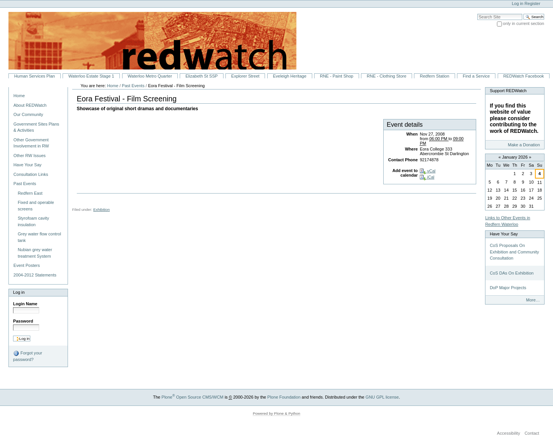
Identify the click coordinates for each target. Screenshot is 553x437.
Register (532, 3)
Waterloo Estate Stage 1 (91, 76)
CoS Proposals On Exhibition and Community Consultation (514, 251)
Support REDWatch (508, 90)
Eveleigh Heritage (289, 76)
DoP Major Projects (508, 287)
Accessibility (508, 433)
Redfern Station (434, 76)
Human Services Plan (34, 76)
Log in (517, 3)
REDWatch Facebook (523, 76)
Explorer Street (245, 76)
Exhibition (101, 209)
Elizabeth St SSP (201, 76)
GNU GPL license (382, 397)
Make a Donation (524, 144)
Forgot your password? (27, 356)
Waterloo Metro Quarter (149, 76)
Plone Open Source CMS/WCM (193, 397)
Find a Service (476, 76)
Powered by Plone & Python (276, 413)
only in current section (523, 23)
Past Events (133, 85)
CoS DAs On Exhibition (511, 273)
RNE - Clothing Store (386, 76)
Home (19, 95)
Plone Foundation (283, 397)
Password (23, 321)
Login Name (25, 303)
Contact (532, 433)
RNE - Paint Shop (336, 76)
